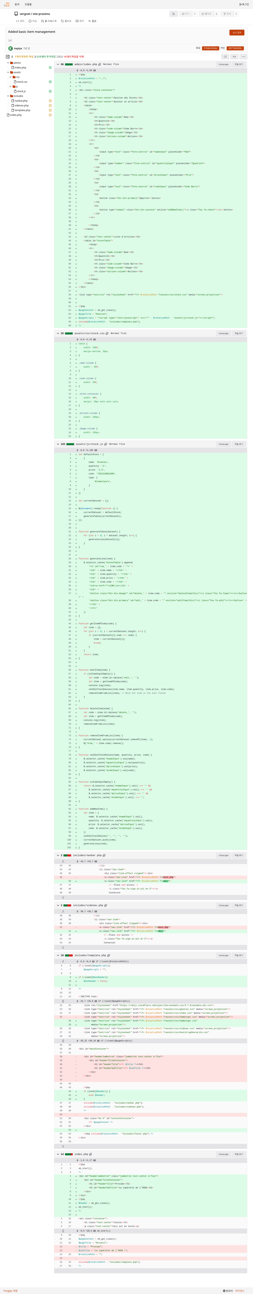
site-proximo (41, 14)
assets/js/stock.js (89, 444)
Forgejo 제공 (11, 1290)
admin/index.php (85, 64)
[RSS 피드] (174, 14)
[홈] (7, 4)
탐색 (17, 4)
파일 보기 (239, 64)
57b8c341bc (211, 48)
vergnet (25, 14)
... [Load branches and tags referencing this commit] (10, 40)
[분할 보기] (234, 56)
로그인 (244, 4)
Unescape (223, 64)
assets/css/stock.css (89, 333)
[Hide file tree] (7, 56)
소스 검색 (237, 32)
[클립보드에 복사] (99, 64)
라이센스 (239, 1290)
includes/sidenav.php (88, 905)
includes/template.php (90, 955)
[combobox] (225, 56)
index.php (81, 1154)
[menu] (243, 56)
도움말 (28, 4)
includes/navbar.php (87, 855)
